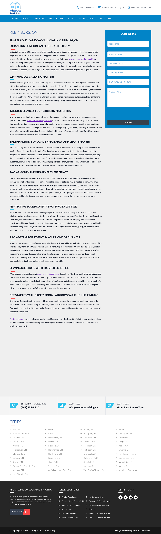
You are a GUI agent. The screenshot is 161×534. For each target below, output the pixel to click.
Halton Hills (53, 441)
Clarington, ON (125, 433)
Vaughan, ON (18, 470)
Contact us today (17, 319)
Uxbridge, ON (89, 466)
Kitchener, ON (19, 445)
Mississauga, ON (20, 450)
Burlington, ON (90, 433)
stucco (92, 509)
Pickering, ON (54, 458)
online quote (85, 18)
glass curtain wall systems (100, 517)
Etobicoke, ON (125, 437)
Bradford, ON (125, 429)
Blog (70, 18)
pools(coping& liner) (70, 517)
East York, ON (90, 437)
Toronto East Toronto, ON (24, 466)
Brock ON (52, 433)
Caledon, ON (18, 437)
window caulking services (48, 274)
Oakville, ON (124, 450)
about (27, 18)
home (15, 18)
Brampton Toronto (21, 433)
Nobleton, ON (90, 450)
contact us (104, 18)
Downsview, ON (55, 437)
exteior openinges (69, 497)
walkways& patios (69, 513)
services (39, 18)
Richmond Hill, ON (91, 458)
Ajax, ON (16, 429)
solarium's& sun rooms (71, 505)
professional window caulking (82, 59)
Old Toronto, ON (20, 454)
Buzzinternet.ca (144, 530)
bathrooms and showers (99, 505)
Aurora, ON (53, 429)
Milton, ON (124, 445)
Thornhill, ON (53, 462)
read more (21, 512)
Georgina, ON (19, 441)
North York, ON (55, 454)
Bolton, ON (88, 429)
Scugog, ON (18, 462)
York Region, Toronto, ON (94, 470)
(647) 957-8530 (85, 7)
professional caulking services (39, 120)
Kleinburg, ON (54, 445)
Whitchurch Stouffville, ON (59, 470)
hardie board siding (96, 497)
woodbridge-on (126, 462)
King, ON (123, 441)
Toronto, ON (53, 466)
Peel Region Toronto (127, 454)
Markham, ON (90, 445)
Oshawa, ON (18, 458)
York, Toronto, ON (20, 474)
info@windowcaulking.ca (111, 7)
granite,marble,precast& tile (73, 501)
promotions (56, 18)
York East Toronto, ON (128, 470)
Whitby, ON (124, 466)
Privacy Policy (49, 530)
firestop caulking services (99, 513)
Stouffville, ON (90, 462)
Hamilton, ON (90, 441)
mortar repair (67, 509)
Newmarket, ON (55, 450)
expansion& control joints (99, 501)
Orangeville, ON (90, 454)
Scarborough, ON (126, 458)
